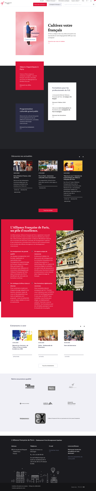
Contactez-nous (54, 450)
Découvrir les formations (59, 119)
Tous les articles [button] (48, 214)
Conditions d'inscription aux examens (20, 486)
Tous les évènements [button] (48, 370)
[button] (79, 161)
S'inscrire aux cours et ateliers (56, 45)
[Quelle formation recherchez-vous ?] (76, 6)
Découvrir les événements (27, 131)
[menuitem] (41, 3)
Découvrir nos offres (25, 89)
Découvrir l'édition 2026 (59, 106)
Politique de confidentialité (34, 486)
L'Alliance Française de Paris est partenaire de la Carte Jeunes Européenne (57, 422)
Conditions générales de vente (18, 488)
